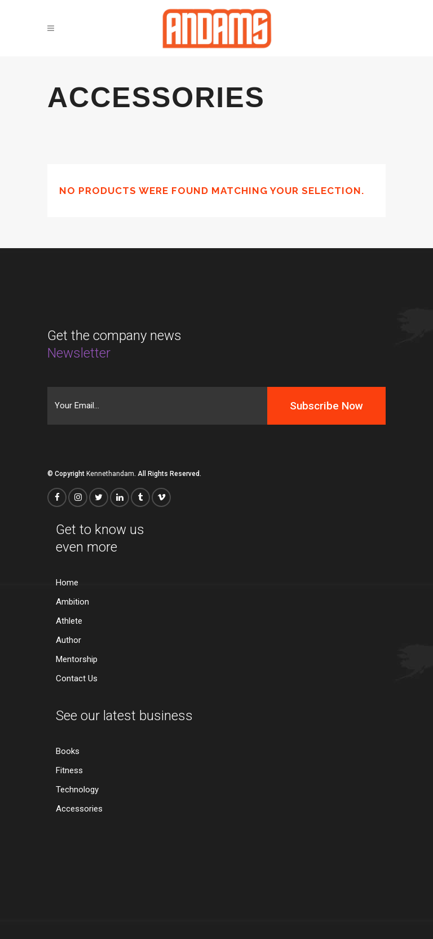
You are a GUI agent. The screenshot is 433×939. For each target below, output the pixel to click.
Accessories (79, 809)
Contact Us (77, 679)
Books (67, 751)
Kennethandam (110, 474)
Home (67, 583)
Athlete (69, 621)
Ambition (72, 602)
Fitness (69, 770)
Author (68, 640)
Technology (77, 790)
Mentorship (77, 659)
